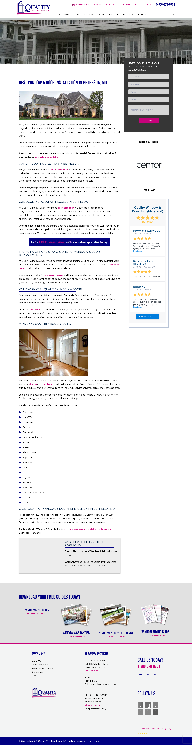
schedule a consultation (47, 157)
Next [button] (172, 175)
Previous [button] (125, 175)
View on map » (92, 670)
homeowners (131, 4)
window (32, 384)
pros (148, 4)
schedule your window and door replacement (87, 529)
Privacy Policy (93, 741)
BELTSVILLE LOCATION (96, 660)
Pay (34, 675)
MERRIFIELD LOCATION (97, 695)
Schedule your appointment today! (96, 4)
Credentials (37, 672)
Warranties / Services (42, 668)
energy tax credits (53, 275)
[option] (148, 165)
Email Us (36, 661)
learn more (148, 190)
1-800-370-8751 (165, 4)
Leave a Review (40, 664)
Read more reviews (147, 316)
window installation (58, 169)
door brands (48, 384)
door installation (66, 208)
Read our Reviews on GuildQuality (154, 728)
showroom (34, 309)
